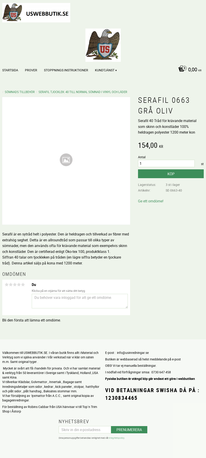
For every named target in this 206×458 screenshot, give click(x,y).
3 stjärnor (15, 285)
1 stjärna (7, 285)
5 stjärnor (23, 285)
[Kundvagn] (188, 70)
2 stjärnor (11, 285)
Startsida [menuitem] (10, 70)
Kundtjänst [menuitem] (104, 70)
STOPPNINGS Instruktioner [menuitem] (66, 70)
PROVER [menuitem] (31, 70)
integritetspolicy (116, 437)
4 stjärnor (19, 285)
